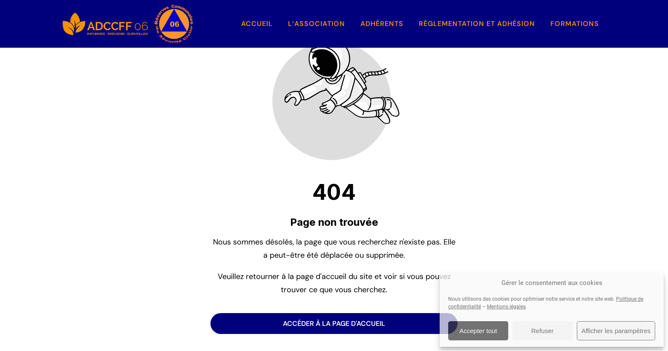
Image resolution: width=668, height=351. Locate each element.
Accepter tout (478, 330)
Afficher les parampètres (616, 330)
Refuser (542, 330)
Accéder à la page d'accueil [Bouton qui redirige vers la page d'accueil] (334, 323)
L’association (316, 23)
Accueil (257, 23)
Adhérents (381, 23)
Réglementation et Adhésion (477, 23)
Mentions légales (506, 307)
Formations (574, 23)
